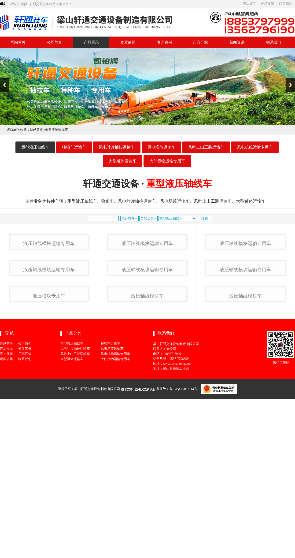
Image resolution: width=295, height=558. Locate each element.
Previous (4, 85)
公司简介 (54, 42)
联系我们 (285, 4)
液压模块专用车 (49, 463)
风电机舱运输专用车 (255, 147)
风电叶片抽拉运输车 (117, 147)
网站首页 (249, 4)
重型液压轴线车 (35, 147)
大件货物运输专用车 (167, 161)
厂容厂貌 (200, 42)
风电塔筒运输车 (161, 147)
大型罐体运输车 (122, 161)
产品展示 (267, 4)
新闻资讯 (236, 42)
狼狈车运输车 (74, 147)
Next (290, 85)
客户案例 (164, 42)
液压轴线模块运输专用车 (49, 299)
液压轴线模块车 (147, 463)
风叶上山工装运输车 (206, 147)
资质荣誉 (127, 42)
